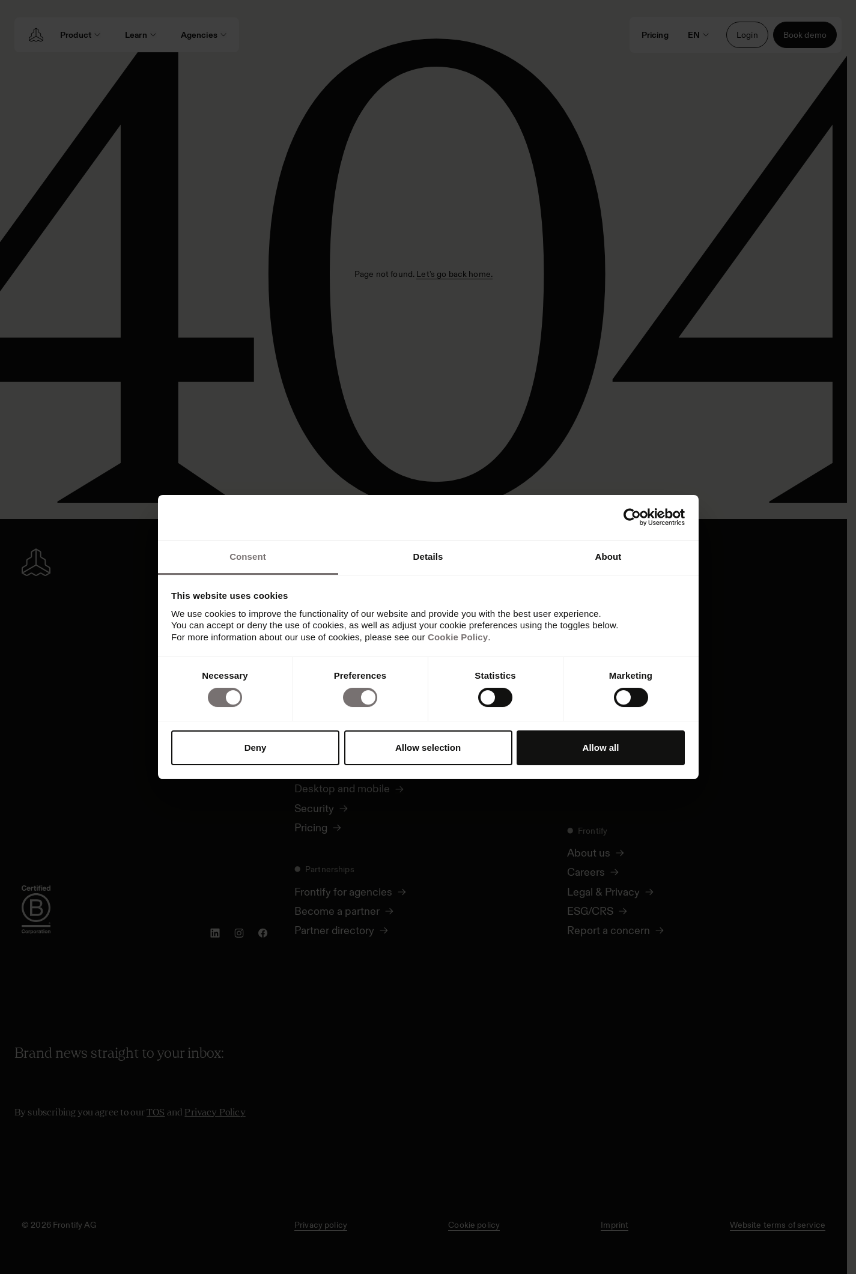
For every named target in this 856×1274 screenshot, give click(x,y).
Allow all (601, 747)
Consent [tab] (247, 556)
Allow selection (428, 747)
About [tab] (608, 556)
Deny (255, 747)
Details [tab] (428, 556)
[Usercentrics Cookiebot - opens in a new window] (632, 517)
